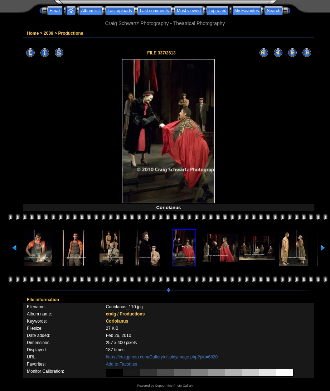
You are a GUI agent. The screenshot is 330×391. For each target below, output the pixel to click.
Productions (70, 33)
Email (55, 10)
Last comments (154, 10)
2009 (48, 33)
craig (111, 314)
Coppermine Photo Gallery (174, 385)
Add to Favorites (121, 364)
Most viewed (189, 10)
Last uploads (120, 10)
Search (273, 10)
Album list (90, 10)
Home (33, 33)
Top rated (218, 10)
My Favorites (246, 10)
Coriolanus (117, 321)
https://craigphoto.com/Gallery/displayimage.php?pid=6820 (162, 356)
